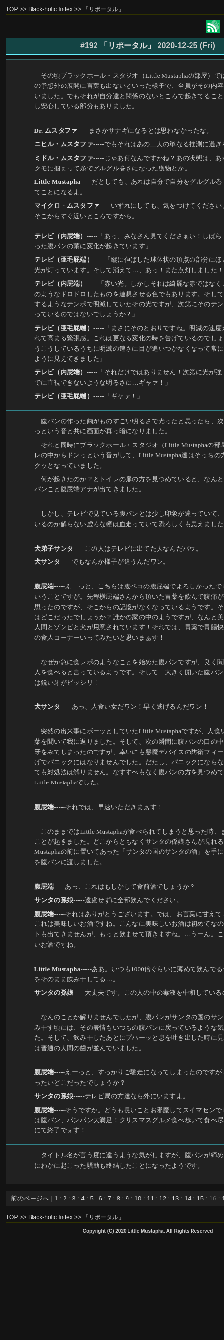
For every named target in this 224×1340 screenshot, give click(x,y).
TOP (12, 9)
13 (175, 1198)
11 (150, 1198)
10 (137, 1198)
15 (199, 1198)
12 (163, 1198)
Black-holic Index (50, 9)
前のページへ (30, 1198)
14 (187, 1198)
